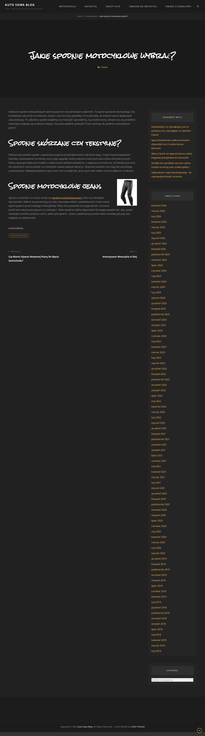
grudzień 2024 (159, 247)
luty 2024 (156, 296)
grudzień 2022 (159, 372)
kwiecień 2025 (159, 225)
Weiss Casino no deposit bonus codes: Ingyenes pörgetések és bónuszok (168, 157)
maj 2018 (156, 638)
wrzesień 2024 (159, 263)
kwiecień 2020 (159, 540)
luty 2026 (156, 220)
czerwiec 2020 (159, 529)
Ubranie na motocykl (143, 6)
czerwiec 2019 (159, 595)
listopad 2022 (158, 377)
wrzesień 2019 (159, 578)
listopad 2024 (158, 253)
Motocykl (91, 6)
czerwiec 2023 (159, 339)
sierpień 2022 (159, 394)
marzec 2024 (158, 291)
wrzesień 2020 (159, 513)
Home (79, 16)
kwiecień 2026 (159, 209)
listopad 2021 (158, 437)
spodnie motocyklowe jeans (67, 197)
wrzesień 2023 (159, 323)
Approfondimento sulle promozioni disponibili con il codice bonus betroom (171, 144)
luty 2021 (156, 486)
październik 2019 (161, 573)
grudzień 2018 (159, 611)
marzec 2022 (158, 415)
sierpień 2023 (159, 329)
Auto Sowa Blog (20, 5)
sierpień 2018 (159, 627)
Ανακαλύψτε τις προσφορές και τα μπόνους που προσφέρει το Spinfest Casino (171, 130)
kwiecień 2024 (159, 285)
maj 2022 (156, 405)
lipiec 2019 (157, 589)
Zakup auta (113, 6)
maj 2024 (156, 280)
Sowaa (104, 67)
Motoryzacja (67, 6)
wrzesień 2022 (159, 388)
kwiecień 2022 (159, 410)
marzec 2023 (158, 356)
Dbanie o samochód (178, 6)
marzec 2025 (158, 231)
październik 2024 (161, 258)
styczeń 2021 (158, 491)
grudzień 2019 (159, 562)
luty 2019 (156, 606)
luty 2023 (156, 361)
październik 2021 (161, 443)
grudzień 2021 (159, 432)
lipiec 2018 (157, 633)
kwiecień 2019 (159, 600)
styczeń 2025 (158, 242)
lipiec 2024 (157, 269)
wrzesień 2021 (159, 448)
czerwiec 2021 (159, 464)
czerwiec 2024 (159, 274)
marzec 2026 (158, 215)
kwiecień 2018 (159, 644)
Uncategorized (91, 16)
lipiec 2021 (157, 459)
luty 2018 (156, 654)
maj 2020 (156, 535)
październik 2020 (161, 508)
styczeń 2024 (158, 301)
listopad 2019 (158, 568)
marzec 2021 (158, 481)
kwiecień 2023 (159, 350)
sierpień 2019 (159, 584)
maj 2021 (156, 470)
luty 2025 (156, 236)
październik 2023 (161, 318)
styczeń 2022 (158, 426)
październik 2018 (161, 616)
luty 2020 (156, 551)
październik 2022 (161, 383)
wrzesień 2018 (159, 622)
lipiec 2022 (157, 399)
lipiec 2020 (157, 524)
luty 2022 (156, 421)
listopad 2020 (158, 502)
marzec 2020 (158, 546)
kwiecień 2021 (159, 475)
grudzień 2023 (159, 307)
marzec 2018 (158, 649)
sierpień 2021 (159, 453)
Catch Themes (138, 730)
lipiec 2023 (157, 334)
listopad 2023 (158, 312)
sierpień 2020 (159, 519)
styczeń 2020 (158, 557)
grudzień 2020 (159, 497)
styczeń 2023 (158, 367)
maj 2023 (156, 345)
